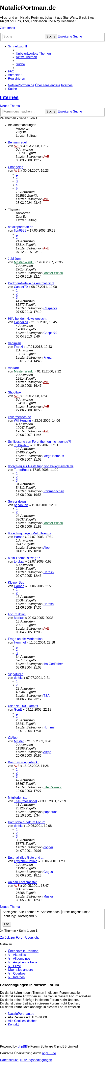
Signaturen (15, 674)
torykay (19, 561)
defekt (18, 677)
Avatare (13, 367)
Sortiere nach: (65, 912)
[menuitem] (33, 53)
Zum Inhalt (7, 28)
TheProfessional (25, 801)
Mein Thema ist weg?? (24, 558)
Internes (9, 97)
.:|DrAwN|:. (21, 445)
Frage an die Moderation (25, 639)
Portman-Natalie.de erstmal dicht (31, 283)
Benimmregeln (18, 142)
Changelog (15, 167)
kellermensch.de (19, 417)
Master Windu (24, 262)
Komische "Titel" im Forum (26, 822)
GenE (18, 709)
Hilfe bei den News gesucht (27, 318)
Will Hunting (22, 420)
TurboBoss (21, 469)
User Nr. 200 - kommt (23, 706)
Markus (19, 618)
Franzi (18, 346)
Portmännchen (53, 491)
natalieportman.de (20, 227)
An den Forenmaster (22, 882)
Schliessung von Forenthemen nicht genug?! (39, 441)
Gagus (48, 872)
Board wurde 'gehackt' (23, 762)
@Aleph (13, 737)
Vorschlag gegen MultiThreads (29, 533)
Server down (17, 501)
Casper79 (21, 287)
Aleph (47, 547)
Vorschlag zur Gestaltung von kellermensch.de (40, 466)
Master (19, 741)
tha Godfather (53, 664)
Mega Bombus (53, 456)
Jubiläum (14, 258)
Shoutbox (14, 392)
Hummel (20, 642)
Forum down (17, 614)
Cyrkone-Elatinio (25, 861)
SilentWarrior (52, 787)
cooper (48, 847)
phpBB (22, 1046)
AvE (16, 146)
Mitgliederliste (17, 797)
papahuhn (21, 505)
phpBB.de (49, 1053)
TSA (46, 695)
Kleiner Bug (16, 582)
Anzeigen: (21, 912)
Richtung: (20, 916)
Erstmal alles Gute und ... (26, 857)
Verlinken (14, 343)
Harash (19, 537)
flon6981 (20, 230)
